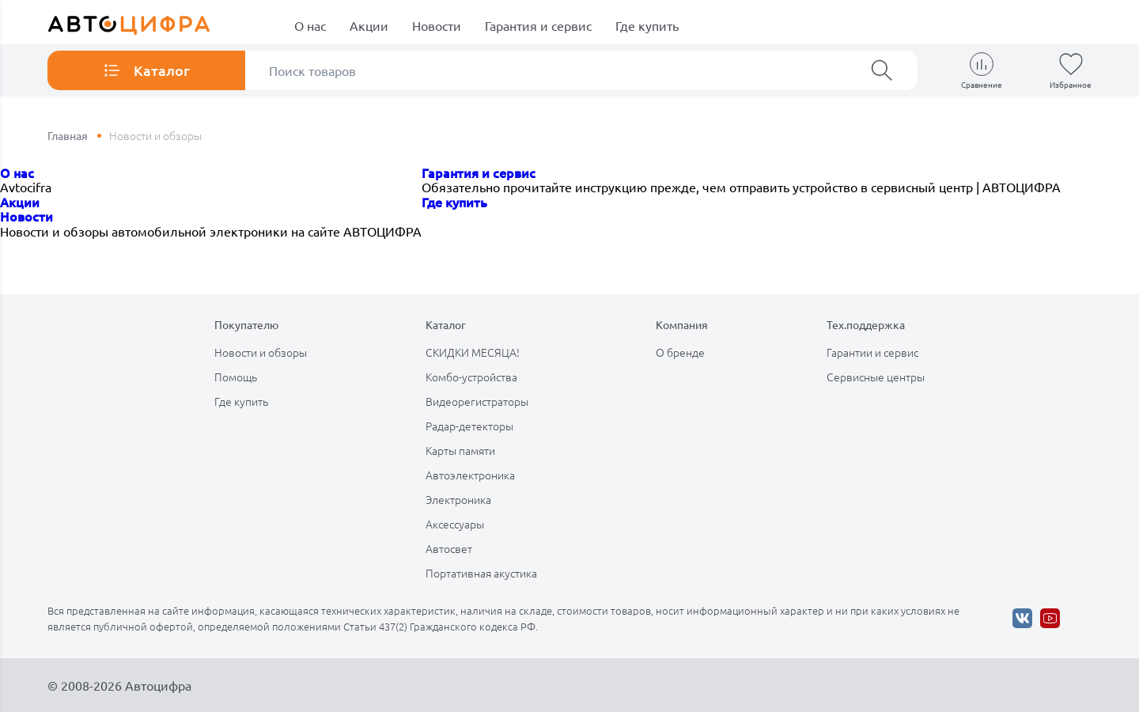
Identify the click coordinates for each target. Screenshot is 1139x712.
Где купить (647, 25)
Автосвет (449, 548)
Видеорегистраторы (477, 401)
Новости (436, 25)
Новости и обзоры (260, 352)
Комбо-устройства (471, 376)
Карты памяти (460, 450)
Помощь (235, 376)
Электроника (458, 499)
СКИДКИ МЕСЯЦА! (473, 352)
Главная (67, 135)
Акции (369, 25)
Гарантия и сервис (538, 25)
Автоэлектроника (470, 474)
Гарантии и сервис (872, 352)
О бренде (680, 352)
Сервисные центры (876, 376)
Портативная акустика (481, 572)
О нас (310, 25)
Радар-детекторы (469, 425)
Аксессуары (455, 523)
